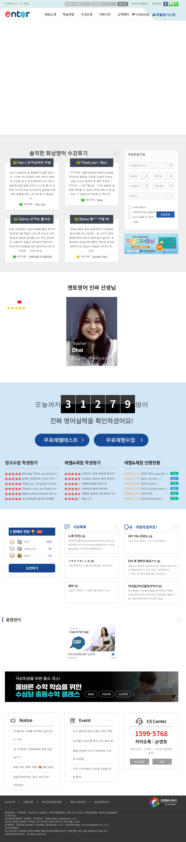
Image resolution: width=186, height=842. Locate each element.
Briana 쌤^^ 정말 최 (94, 219)
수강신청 (86, 14)
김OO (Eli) (147, 493)
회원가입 (156, 3)
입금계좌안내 (101, 802)
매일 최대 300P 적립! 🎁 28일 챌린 (33, 767)
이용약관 (28, 802)
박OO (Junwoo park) (154, 488)
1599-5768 (151, 733)
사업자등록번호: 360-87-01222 (66, 812)
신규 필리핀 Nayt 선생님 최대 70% (92, 731)
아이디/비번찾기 (140, 3)
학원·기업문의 (78, 802)
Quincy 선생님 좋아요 (34, 219)
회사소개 (10, 802)
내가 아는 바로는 (140, 536)
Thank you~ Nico (94, 162)
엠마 (73, 586)
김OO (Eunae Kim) (151, 498)
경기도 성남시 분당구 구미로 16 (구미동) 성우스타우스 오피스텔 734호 (42, 821)
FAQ (162, 762)
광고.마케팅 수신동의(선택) (141, 219)
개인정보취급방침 (52, 802)
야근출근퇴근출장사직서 (145, 586)
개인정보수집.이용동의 (141, 212)
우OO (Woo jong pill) (154, 473)
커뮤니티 (105, 14)
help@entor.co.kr (67, 818)
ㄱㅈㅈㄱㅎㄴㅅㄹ (81, 561)
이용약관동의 (137, 207)
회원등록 (165, 214)
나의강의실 (140, 14)
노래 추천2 (77, 536)
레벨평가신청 (163, 15)
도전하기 (32, 568)
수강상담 (139, 762)
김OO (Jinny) (150, 483)
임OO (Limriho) (151, 478)
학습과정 (68, 14)
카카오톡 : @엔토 (151, 741)
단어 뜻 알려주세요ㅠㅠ (144, 561)
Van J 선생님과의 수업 (34, 162)
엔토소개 (50, 14)
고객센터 (123, 14)
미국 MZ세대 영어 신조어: (81, 654)
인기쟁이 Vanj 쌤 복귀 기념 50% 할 (93, 741)
